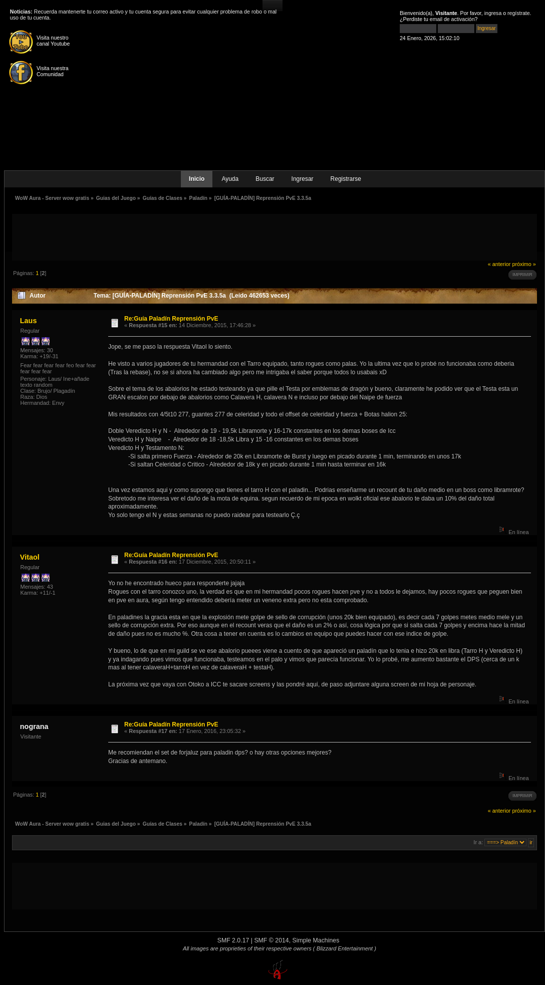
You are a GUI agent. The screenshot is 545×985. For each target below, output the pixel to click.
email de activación (452, 19)
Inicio (196, 178)
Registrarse (346, 178)
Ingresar (303, 178)
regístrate (518, 13)
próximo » (523, 264)
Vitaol (30, 557)
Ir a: (478, 842)
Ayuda (229, 178)
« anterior (499, 264)
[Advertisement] (274, 236)
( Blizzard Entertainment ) (344, 948)
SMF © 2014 (271, 940)
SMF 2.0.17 (233, 940)
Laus (28, 321)
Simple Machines (316, 940)
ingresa (493, 13)
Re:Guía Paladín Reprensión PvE (171, 318)
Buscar (264, 178)
